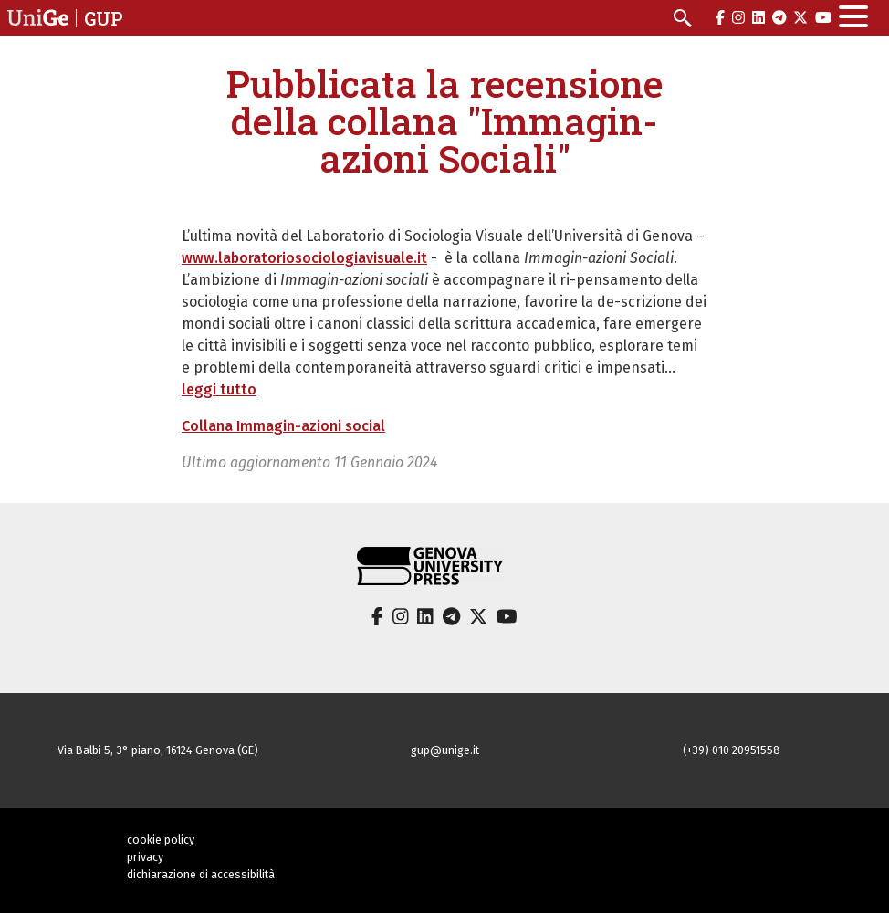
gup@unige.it (445, 750)
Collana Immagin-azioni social (283, 426)
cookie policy (160, 839)
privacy (145, 857)
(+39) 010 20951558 (731, 750)
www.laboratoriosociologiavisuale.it (304, 258)
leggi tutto (219, 389)
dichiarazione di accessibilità (201, 874)
